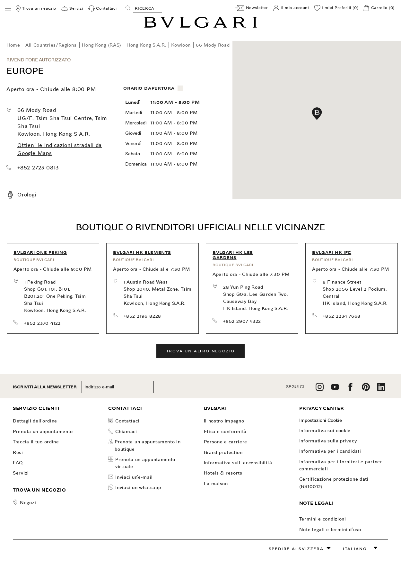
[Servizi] (72, 8)
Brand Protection (223, 452)
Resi (18, 452)
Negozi (28, 502)
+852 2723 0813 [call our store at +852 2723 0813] (38, 167)
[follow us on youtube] (335, 389)
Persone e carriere (226, 442)
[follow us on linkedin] (381, 389)
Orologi (26, 194)
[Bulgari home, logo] (200, 27)
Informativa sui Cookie (325, 430)
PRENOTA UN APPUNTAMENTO (43, 431)
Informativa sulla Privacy (328, 441)
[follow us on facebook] (350, 389)
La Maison (216, 483)
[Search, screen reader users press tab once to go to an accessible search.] (147, 8)
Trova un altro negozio (200, 351)
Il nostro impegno (224, 421)
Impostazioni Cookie (320, 420)
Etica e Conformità (225, 431)
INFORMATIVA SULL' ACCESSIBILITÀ (238, 462)
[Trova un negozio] (35, 8)
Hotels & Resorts (223, 473)
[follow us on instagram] (320, 389)
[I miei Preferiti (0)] (336, 8)
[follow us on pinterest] (366, 389)
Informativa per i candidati (330, 451)
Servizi (21, 473)
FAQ (18, 462)
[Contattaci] (102, 8)
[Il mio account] (291, 8)
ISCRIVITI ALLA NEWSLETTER (45, 387)
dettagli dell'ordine (35, 421)
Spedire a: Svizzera (296, 548)
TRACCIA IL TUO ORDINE (36, 442)
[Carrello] (379, 8)
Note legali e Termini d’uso (330, 529)
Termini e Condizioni (322, 519)
